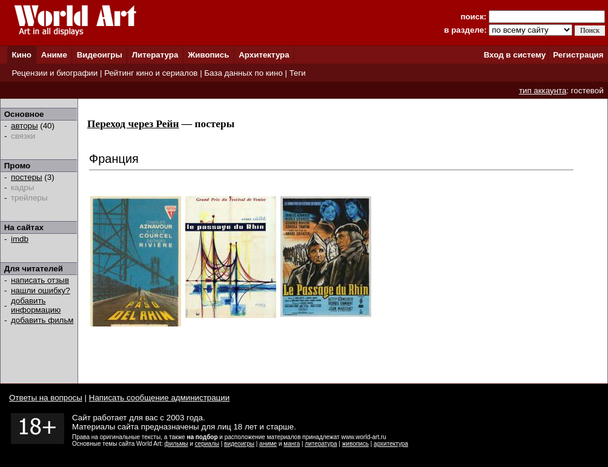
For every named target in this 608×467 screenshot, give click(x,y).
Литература (155, 54)
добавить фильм (42, 320)
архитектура (391, 443)
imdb (19, 238)
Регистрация (578, 54)
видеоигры (239, 443)
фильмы (176, 443)
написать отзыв (40, 280)
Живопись (208, 54)
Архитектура (264, 54)
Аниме (54, 54)
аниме (268, 443)
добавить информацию (36, 305)
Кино (21, 54)
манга (291, 443)
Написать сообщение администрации (159, 397)
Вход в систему (515, 54)
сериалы (207, 443)
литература (321, 443)
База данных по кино (243, 73)
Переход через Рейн (133, 124)
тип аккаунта (543, 90)
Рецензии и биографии (54, 73)
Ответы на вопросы (45, 397)
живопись (355, 443)
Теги (297, 73)
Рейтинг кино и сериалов (150, 73)
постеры (26, 177)
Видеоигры (99, 54)
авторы (24, 125)
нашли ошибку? (40, 290)
